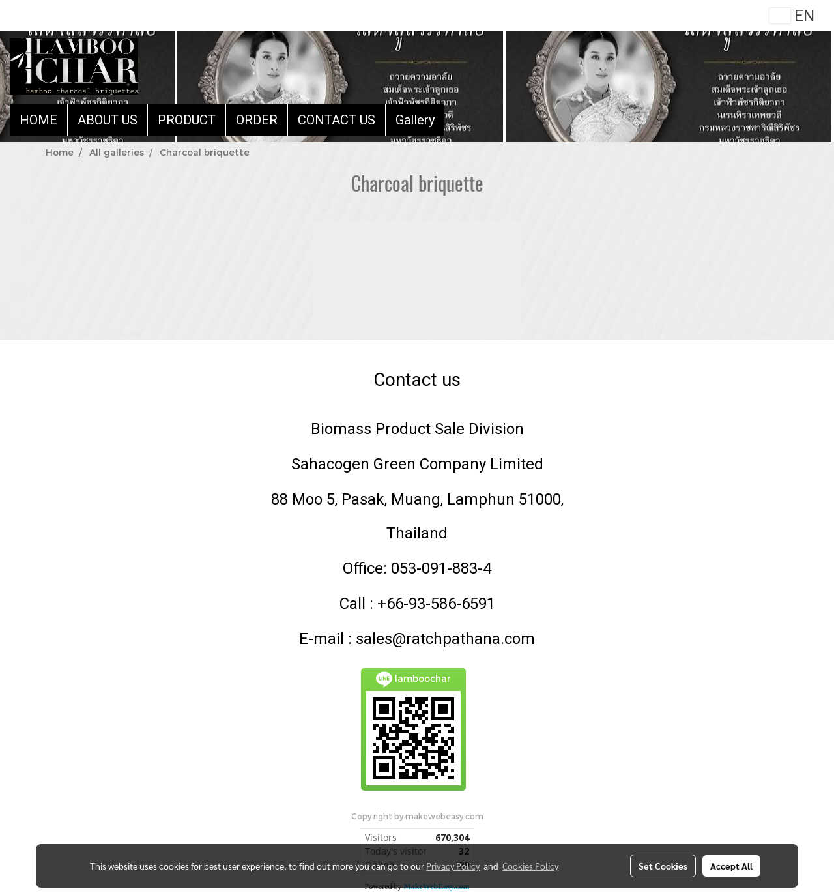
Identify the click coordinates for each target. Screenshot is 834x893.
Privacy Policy (453, 865)
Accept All (731, 865)
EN (791, 16)
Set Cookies (663, 865)
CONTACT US (336, 120)
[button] (456, 120)
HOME (38, 120)
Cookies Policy (530, 865)
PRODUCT (187, 120)
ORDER (257, 120)
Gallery (415, 120)
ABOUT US (107, 120)
